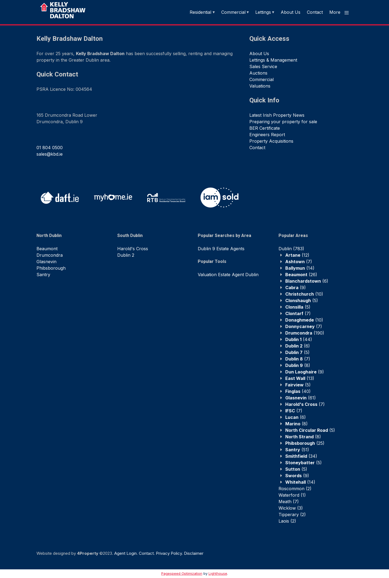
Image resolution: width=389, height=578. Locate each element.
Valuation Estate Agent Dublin (228, 274)
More (339, 12)
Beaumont (47, 248)
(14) (299, 268)
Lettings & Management (273, 60)
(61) (300, 397)
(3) (291, 508)
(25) (304, 443)
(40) (298, 391)
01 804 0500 (49, 147)
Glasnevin (46, 261)
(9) (295, 287)
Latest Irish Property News (276, 115)
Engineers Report (267, 134)
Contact (315, 12)
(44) (298, 339)
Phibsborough (51, 268)
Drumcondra (49, 255)
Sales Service (263, 66)
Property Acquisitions (271, 141)
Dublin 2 (125, 255)
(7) (298, 261)
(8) (297, 365)
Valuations (259, 86)
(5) (301, 300)
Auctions (258, 73)
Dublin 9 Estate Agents (221, 248)
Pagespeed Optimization (181, 573)
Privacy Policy (169, 553)
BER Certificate (264, 128)
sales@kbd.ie (49, 154)
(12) (297, 255)
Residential (200, 12)
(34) (301, 456)
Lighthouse (218, 573)
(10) (304, 294)
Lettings (263, 12)
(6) (306, 281)
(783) (291, 248)
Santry (43, 274)
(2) (295, 488)
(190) (304, 333)
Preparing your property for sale (283, 121)
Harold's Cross (132, 248)
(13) (299, 378)
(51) (297, 449)
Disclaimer (193, 553)
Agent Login (125, 553)
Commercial (233, 12)
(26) (301, 274)
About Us (290, 12)
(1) (292, 495)
